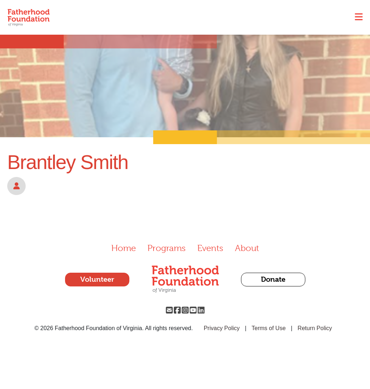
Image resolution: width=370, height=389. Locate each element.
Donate (273, 279)
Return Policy (315, 328)
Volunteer (97, 279)
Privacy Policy (222, 328)
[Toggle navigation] (359, 17)
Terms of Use (268, 328)
